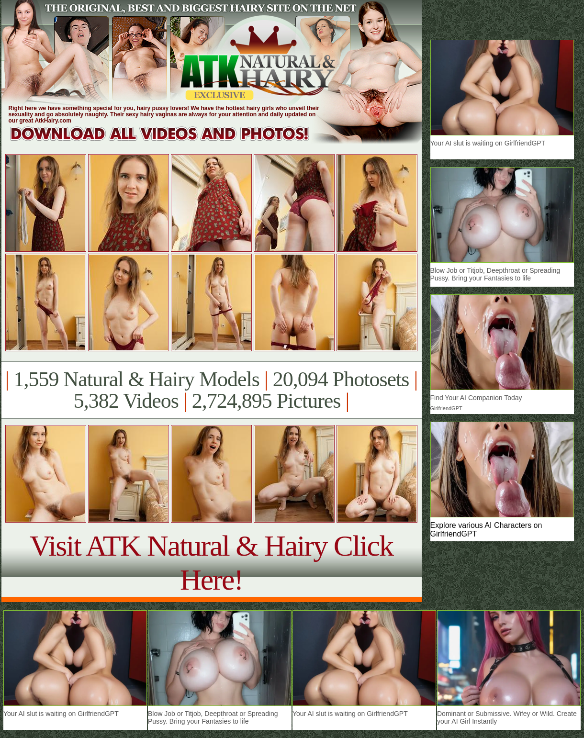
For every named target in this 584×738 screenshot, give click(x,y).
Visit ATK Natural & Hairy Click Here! (211, 562)
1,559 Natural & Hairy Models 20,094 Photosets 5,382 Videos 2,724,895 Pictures (211, 390)
